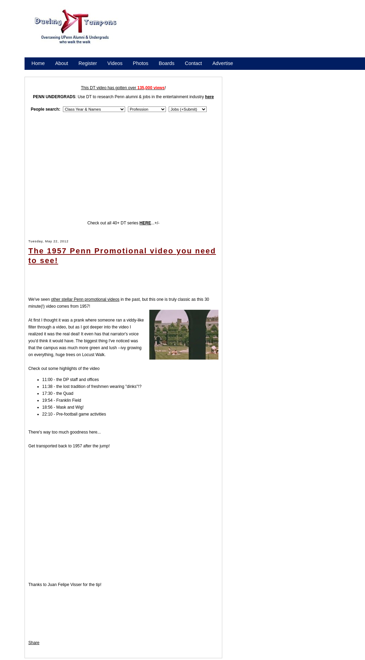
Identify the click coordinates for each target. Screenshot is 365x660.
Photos (140, 63)
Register (87, 63)
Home (38, 63)
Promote (63, 72)
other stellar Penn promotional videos (85, 299)
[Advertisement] (156, 34)
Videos (115, 63)
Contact (193, 63)
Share (33, 642)
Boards (167, 63)
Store (37, 72)
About (61, 63)
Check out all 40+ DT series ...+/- (123, 223)
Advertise (222, 63)
